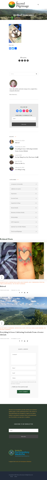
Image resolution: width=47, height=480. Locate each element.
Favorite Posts (4, 282)
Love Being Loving (20, 169)
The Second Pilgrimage (18, 283)
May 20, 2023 (18, 161)
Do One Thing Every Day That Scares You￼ (26, 157)
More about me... (13, 94)
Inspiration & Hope (14, 282)
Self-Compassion (34, 282)
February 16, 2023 (19, 167)
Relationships (24, 282)
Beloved (17, 142)
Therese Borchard (4, 290)
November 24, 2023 (20, 147)
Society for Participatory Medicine (23, 461)
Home (11, 476)
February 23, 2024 (20, 140)
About (15, 476)
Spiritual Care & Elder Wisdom (34, 328)
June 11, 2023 (18, 155)
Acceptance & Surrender (7, 328)
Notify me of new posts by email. (20, 386)
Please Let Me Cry (20, 163)
